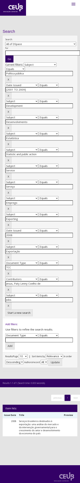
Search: (9, 39)
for (6, 48)
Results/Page (11, 356)
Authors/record (32, 362)
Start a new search (19, 312)
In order (68, 356)
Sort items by (38, 356)
